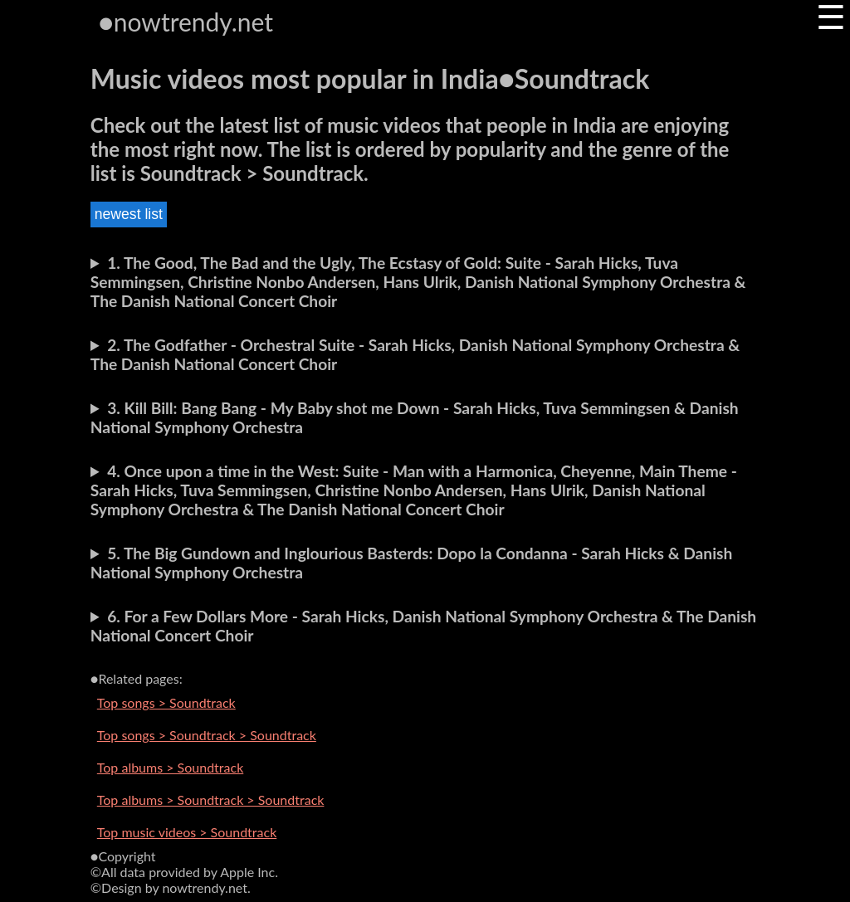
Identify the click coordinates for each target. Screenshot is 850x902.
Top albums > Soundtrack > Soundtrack (211, 799)
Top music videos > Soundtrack (186, 832)
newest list (129, 214)
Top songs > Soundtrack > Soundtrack (206, 735)
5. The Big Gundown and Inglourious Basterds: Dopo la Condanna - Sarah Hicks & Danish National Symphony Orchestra (411, 563)
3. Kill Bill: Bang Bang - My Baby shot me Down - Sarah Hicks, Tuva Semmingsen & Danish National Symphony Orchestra (414, 417)
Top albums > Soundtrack (170, 767)
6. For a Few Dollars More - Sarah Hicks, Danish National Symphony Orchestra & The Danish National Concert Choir (423, 626)
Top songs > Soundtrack (166, 702)
